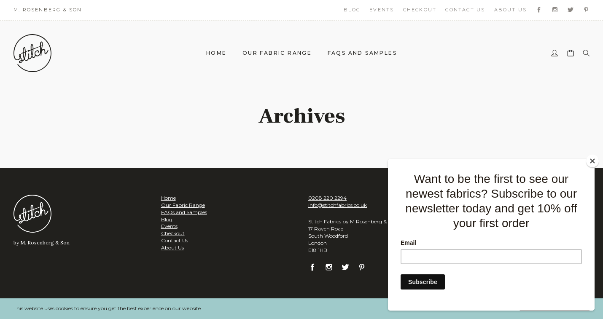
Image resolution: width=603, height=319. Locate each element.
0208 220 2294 (327, 198)
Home (216, 53)
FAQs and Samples (362, 53)
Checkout (420, 10)
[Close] (592, 161)
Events (381, 10)
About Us (510, 10)
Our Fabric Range (277, 53)
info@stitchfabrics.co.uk (337, 205)
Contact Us (465, 10)
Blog (352, 10)
